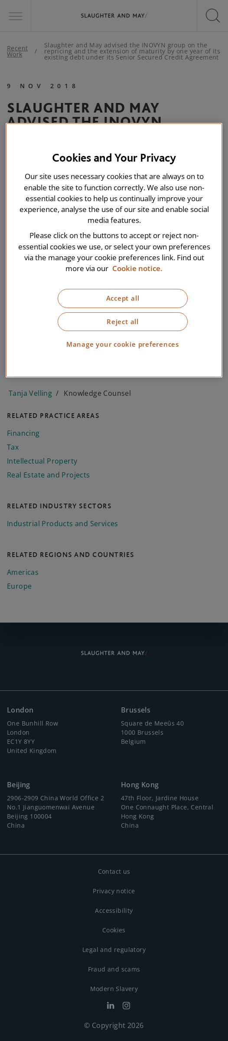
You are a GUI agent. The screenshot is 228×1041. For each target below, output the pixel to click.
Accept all (123, 298)
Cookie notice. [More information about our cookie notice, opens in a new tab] (137, 268)
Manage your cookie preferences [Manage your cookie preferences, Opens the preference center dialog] (122, 344)
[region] (114, 250)
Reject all (123, 321)
